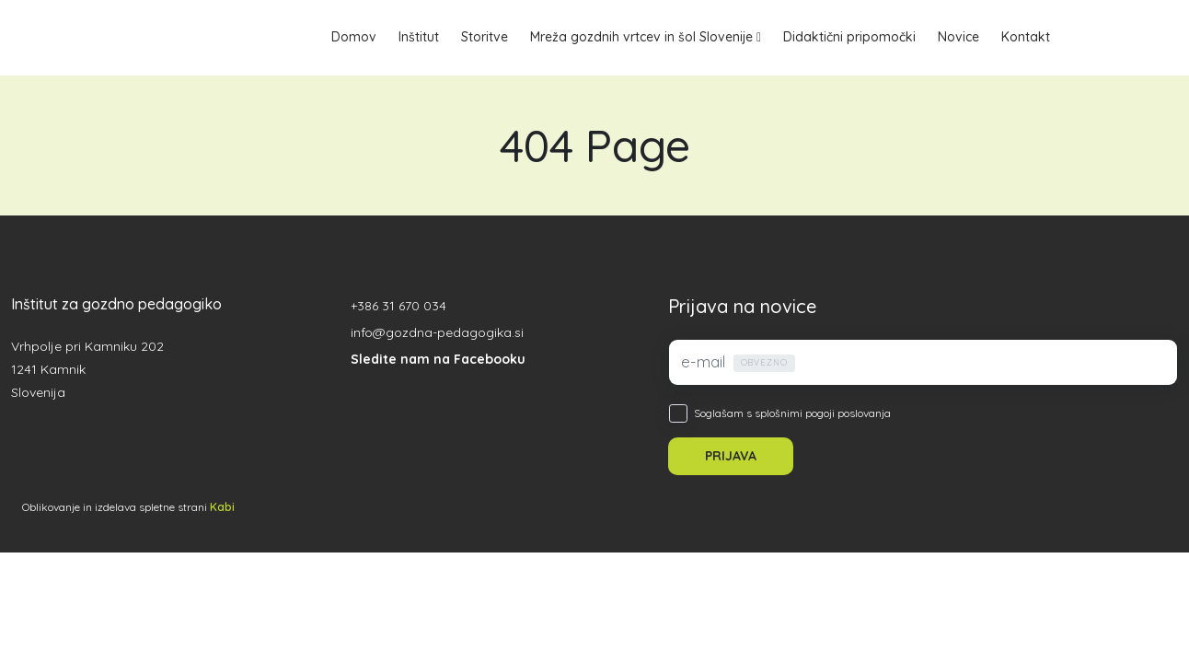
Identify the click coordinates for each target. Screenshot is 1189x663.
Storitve (484, 37)
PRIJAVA (730, 456)
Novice (958, 37)
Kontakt (1025, 37)
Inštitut (418, 37)
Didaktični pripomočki (849, 37)
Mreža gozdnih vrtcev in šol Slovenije (641, 37)
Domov (353, 37)
